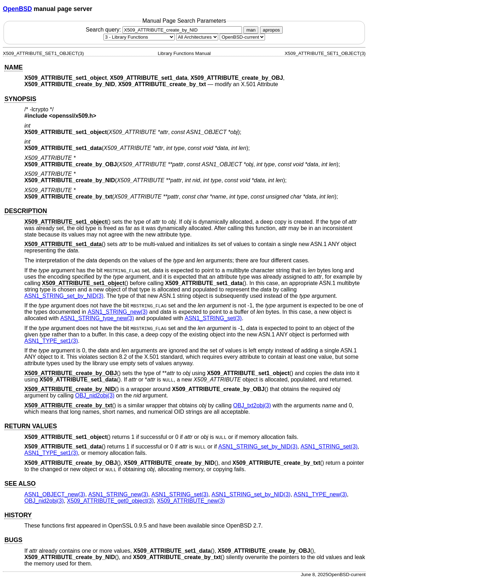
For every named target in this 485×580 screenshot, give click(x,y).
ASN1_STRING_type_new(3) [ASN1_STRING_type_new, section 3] (97, 318)
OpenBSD (17, 8)
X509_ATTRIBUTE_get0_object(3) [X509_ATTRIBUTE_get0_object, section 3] (110, 501)
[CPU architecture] (197, 37)
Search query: (165, 30)
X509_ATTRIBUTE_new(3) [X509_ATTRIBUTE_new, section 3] (191, 501)
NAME (13, 67)
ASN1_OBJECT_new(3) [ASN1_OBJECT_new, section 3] (54, 494)
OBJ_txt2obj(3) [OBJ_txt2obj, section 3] (252, 405)
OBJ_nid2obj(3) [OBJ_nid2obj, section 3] (94, 395)
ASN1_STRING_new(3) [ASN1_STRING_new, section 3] (118, 312)
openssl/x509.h (72, 116)
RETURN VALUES (30, 426)
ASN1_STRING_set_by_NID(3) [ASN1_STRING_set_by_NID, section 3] (63, 296)
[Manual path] (242, 37)
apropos (271, 30)
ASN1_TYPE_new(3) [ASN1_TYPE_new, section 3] (320, 494)
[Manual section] (139, 37)
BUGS (13, 539)
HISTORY (18, 515)
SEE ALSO (19, 483)
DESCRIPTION (25, 210)
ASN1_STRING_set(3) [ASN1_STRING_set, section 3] (213, 318)
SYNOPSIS (20, 98)
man (250, 30)
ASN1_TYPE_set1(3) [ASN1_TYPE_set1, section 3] (51, 341)
